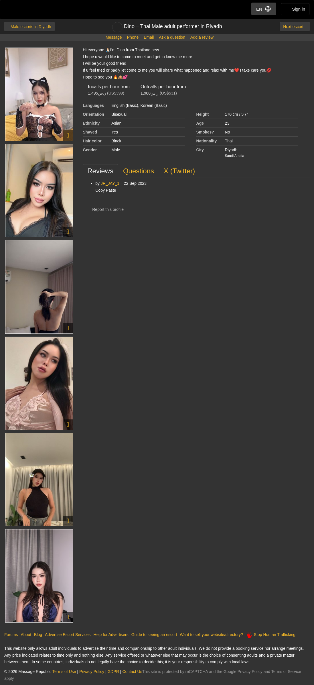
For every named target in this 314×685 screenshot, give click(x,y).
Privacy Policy (91, 671)
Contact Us (132, 671)
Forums (11, 634)
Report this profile (103, 209)
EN (263, 8)
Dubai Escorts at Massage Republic (24, 9)
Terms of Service (286, 671)
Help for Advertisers (111, 634)
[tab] (100, 171)
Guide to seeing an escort (154, 634)
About (26, 634)
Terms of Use (64, 671)
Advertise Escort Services (68, 634)
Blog (38, 634)
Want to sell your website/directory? (211, 634)
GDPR (113, 671)
